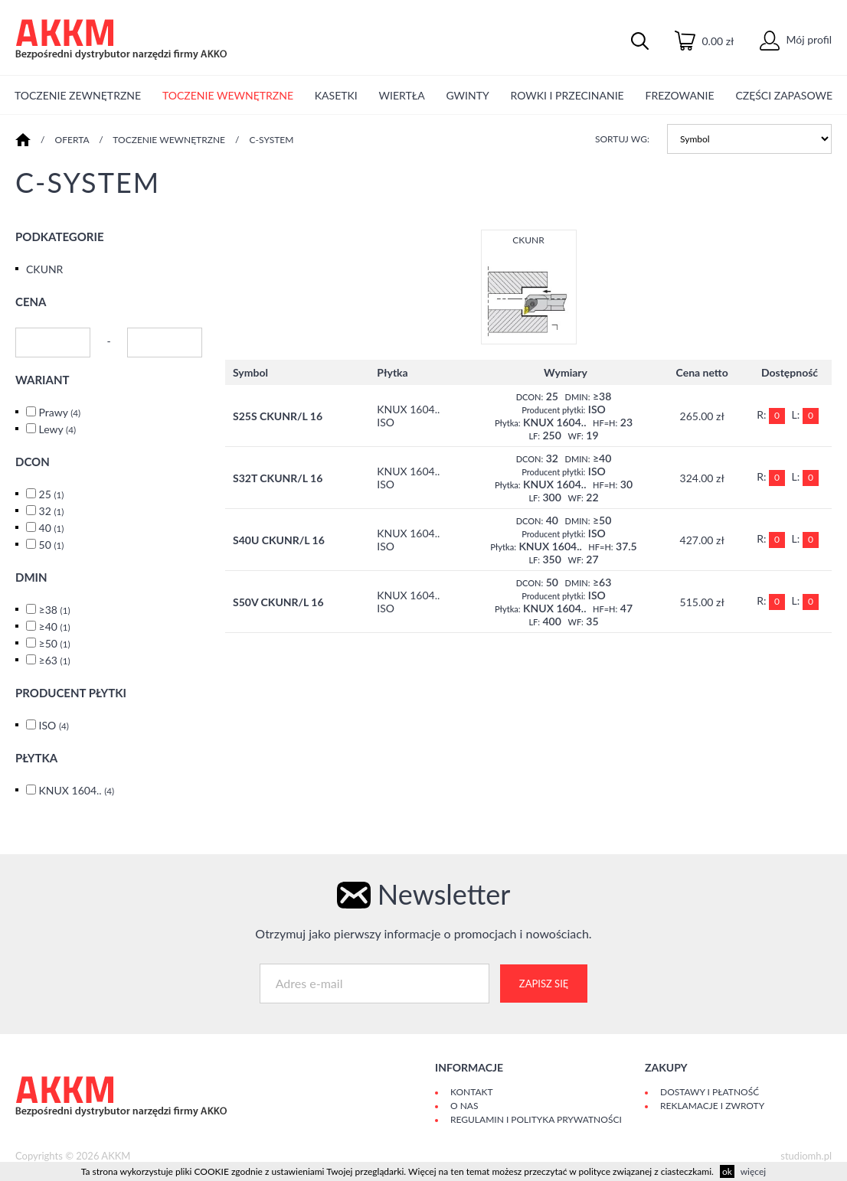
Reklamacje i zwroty (712, 1105)
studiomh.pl (806, 1156)
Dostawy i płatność (709, 1092)
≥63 (54, 660)
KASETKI (336, 95)
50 (51, 544)
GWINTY (467, 95)
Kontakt (471, 1092)
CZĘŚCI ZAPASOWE (783, 95)
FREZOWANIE (679, 95)
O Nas (464, 1105)
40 (51, 527)
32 (51, 510)
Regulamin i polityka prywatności (536, 1119)
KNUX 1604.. (77, 790)
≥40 (54, 626)
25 (51, 494)
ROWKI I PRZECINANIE (567, 95)
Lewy (57, 429)
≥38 (54, 609)
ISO (54, 725)
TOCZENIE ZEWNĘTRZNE (78, 95)
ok (727, 1171)
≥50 (54, 643)
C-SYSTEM (272, 139)
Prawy (60, 412)
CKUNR (44, 269)
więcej (753, 1171)
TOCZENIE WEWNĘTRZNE (227, 95)
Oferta (72, 139)
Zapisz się (543, 983)
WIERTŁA (402, 95)
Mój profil (796, 39)
